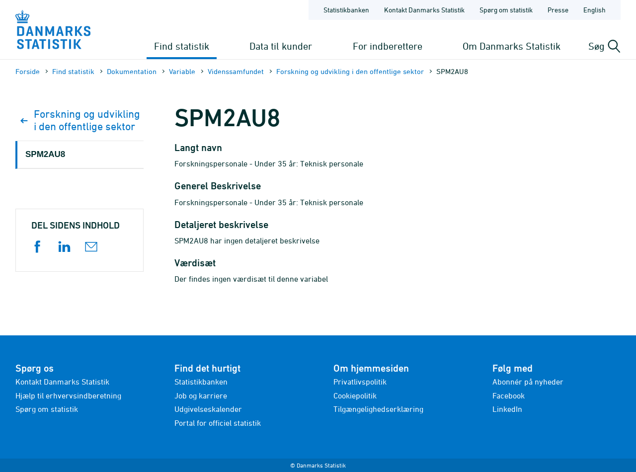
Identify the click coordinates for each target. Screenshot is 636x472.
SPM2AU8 (45, 154)
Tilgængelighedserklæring (378, 408)
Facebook (508, 395)
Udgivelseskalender (208, 408)
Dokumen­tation (132, 71)
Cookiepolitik (355, 395)
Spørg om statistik (46, 408)
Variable (182, 71)
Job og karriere (200, 395)
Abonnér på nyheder (527, 381)
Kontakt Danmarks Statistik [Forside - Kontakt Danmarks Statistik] (424, 9)
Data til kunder (280, 46)
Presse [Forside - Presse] (558, 9)
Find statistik (181, 46)
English (594, 9)
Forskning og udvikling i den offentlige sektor (350, 71)
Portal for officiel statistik (217, 422)
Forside (27, 71)
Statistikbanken (346, 9)
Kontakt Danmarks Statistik (62, 381)
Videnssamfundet (236, 71)
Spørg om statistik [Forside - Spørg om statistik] (506, 9)
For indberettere (387, 46)
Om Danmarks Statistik (511, 46)
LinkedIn (507, 408)
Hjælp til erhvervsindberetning (68, 395)
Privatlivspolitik (360, 381)
